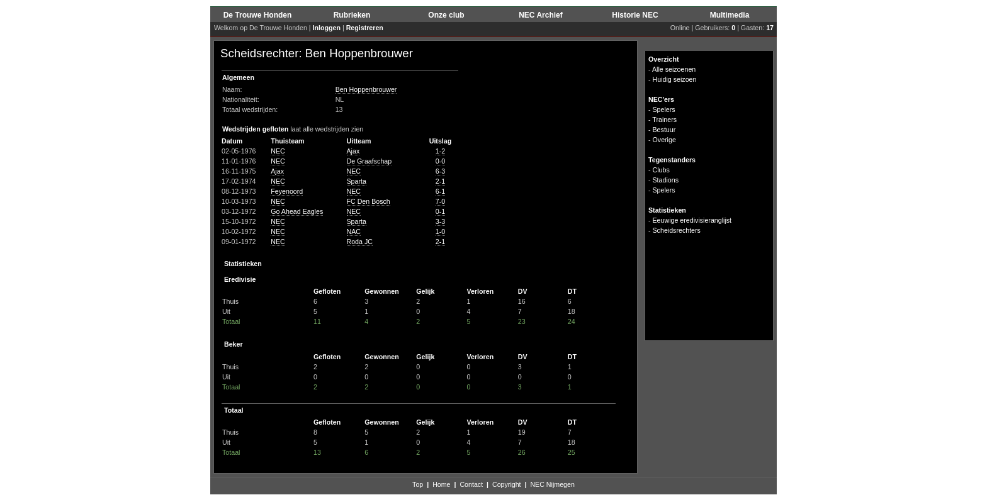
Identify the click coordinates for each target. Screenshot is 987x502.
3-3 (440, 221)
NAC (354, 231)
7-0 (440, 201)
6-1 (440, 191)
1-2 (440, 151)
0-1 (440, 211)
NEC (278, 151)
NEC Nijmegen (552, 484)
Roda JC (360, 241)
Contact (471, 484)
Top (417, 484)
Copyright (506, 484)
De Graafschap (369, 161)
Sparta (356, 181)
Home (441, 484)
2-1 (440, 181)
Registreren (364, 27)
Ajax (353, 151)
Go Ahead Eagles (297, 211)
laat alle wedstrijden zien (326, 129)
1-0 (440, 231)
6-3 (440, 171)
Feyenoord (287, 191)
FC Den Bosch (368, 201)
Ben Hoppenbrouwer (366, 89)
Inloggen (327, 27)
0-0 (440, 161)
